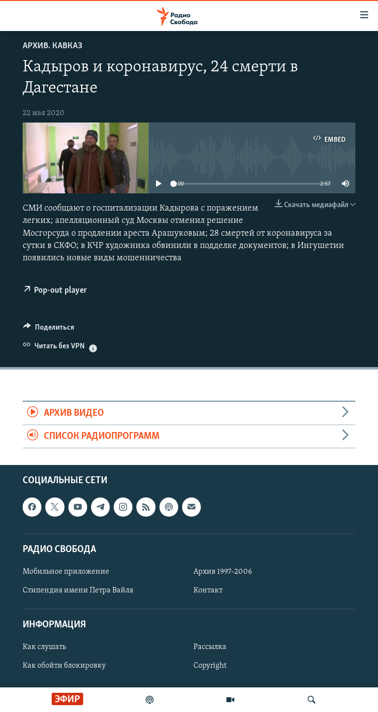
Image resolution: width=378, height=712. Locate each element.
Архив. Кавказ (52, 46)
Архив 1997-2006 (222, 572)
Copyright (209, 666)
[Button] (48, 329)
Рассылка (209, 647)
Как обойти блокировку (64, 666)
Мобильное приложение (66, 572)
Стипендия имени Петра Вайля (78, 590)
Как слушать (44, 647)
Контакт (207, 590)
